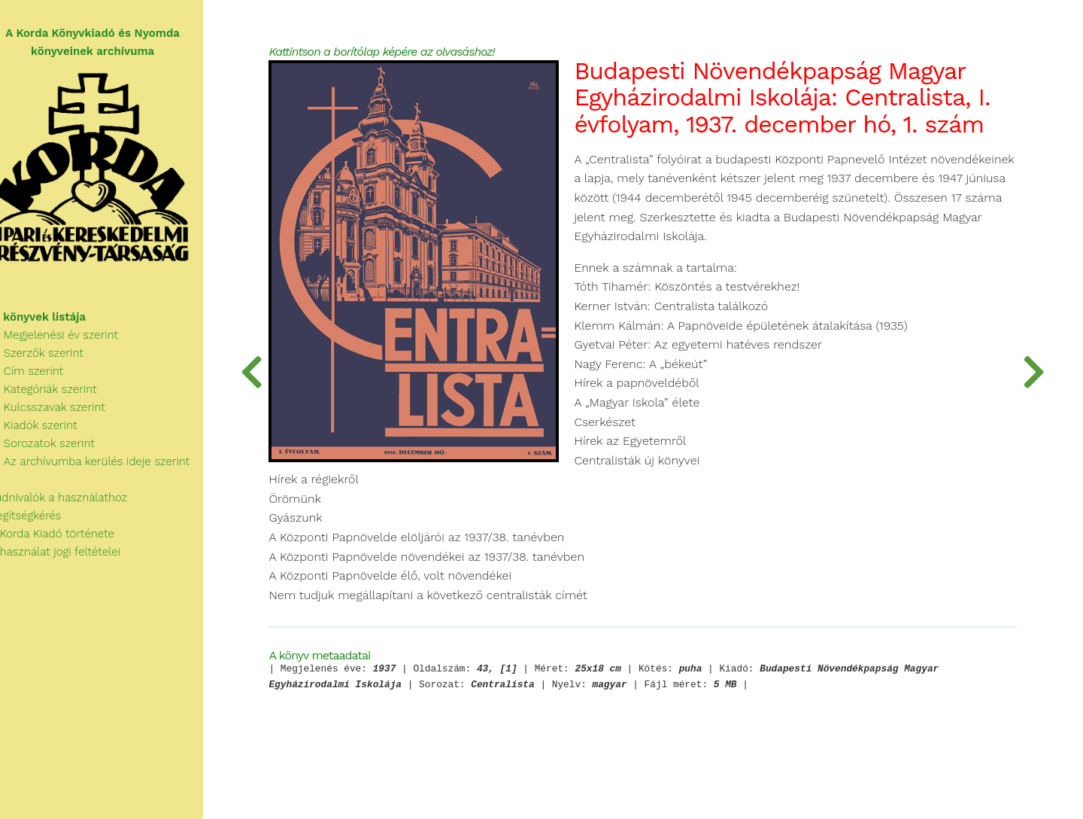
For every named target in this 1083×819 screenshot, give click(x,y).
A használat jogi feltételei (69, 557)
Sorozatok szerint (56, 448)
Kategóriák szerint (57, 394)
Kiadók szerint (47, 430)
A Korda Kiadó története (66, 539)
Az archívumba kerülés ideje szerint (104, 466)
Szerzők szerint (50, 358)
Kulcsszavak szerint (61, 412)
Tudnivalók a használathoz (72, 503)
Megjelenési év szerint (68, 340)
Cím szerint (40, 376)
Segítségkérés (39, 521)
